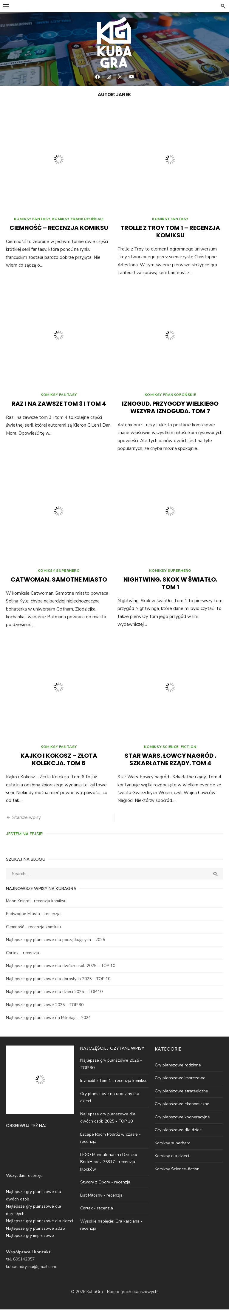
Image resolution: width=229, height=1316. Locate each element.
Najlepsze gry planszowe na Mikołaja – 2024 (48, 1024)
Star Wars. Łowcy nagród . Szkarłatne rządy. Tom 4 (170, 766)
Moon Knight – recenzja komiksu (36, 907)
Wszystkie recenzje (24, 1182)
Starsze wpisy (26, 824)
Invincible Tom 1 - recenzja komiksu (114, 1087)
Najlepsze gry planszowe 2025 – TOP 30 (44, 1011)
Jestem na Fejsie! (24, 840)
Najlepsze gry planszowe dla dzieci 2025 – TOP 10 (54, 998)
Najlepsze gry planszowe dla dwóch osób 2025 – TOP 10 (60, 972)
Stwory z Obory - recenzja (105, 1189)
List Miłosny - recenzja (101, 1202)
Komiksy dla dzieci (172, 1162)
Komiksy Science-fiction (177, 1175)
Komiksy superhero (59, 576)
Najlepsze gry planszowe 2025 (35, 1235)
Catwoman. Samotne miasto (59, 585)
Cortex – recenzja (22, 959)
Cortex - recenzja (96, 1214)
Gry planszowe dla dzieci (178, 1136)
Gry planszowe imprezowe (180, 1084)
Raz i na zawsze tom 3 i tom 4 (59, 408)
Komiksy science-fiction (170, 753)
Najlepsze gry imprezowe (30, 1242)
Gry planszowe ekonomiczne (182, 1110)
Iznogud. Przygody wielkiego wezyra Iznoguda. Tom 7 (170, 411)
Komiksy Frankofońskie (78, 221)
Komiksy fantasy (32, 221)
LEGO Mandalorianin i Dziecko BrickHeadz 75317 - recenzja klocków (108, 1168)
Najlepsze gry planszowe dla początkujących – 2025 (55, 946)
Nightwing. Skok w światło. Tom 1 (170, 588)
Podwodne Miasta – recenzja (33, 920)
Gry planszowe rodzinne (178, 1071)
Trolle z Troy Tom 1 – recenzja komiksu (170, 234)
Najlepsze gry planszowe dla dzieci (39, 1227)
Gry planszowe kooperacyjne (182, 1123)
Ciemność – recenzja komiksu (59, 231)
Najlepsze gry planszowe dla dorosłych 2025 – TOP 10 (58, 985)
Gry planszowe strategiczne (181, 1097)
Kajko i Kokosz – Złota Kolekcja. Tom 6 (59, 766)
